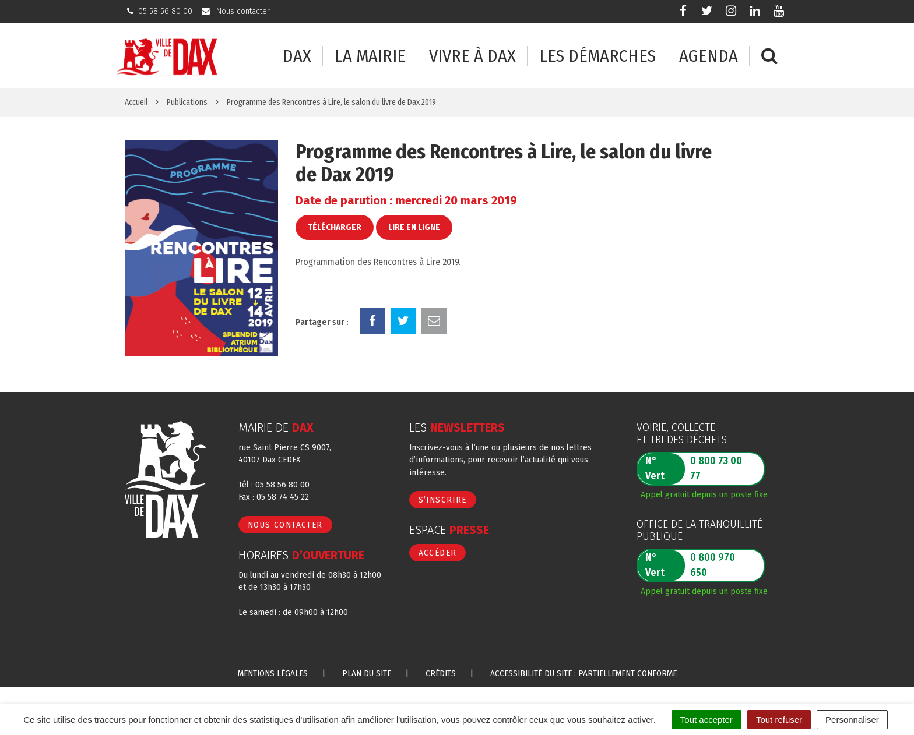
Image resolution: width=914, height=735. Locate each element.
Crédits (441, 673)
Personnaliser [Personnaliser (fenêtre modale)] (852, 720)
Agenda (708, 56)
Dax (297, 56)
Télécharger (334, 227)
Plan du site (366, 673)
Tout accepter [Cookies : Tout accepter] (706, 720)
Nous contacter (285, 525)
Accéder (438, 552)
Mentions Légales (273, 673)
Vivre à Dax (472, 56)
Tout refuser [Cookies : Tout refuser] (779, 720)
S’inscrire (443, 499)
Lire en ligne (414, 227)
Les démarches (597, 56)
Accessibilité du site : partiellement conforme (583, 673)
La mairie (370, 56)
